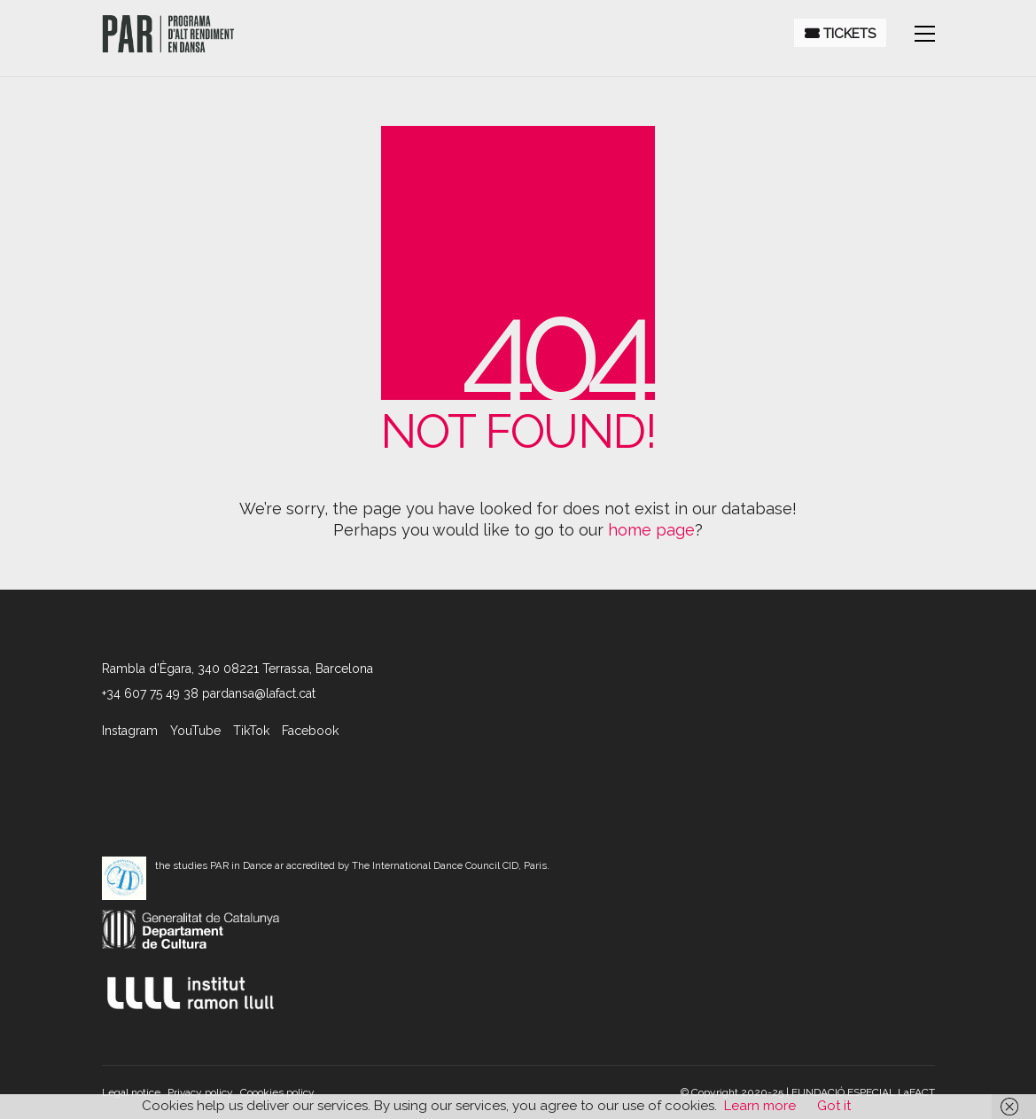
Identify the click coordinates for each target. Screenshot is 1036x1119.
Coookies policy (277, 1092)
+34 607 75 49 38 (150, 693)
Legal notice (131, 1092)
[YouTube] (195, 730)
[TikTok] (251, 730)
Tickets (840, 34)
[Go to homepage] (168, 33)
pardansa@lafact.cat (258, 693)
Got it (834, 1106)
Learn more (760, 1106)
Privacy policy (200, 1092)
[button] (925, 33)
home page (651, 529)
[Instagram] (130, 730)
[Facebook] (310, 730)
